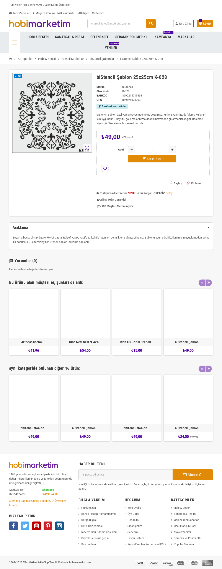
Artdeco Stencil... (33, 342)
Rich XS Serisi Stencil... (137, 342)
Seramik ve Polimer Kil (187, 538)
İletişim (83, 13)
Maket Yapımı (182, 532)
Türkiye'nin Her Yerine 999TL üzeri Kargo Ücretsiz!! (39, 5)
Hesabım (133, 520)
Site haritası (88, 544)
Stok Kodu (102, 91)
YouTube (36, 526)
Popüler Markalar (184, 544)
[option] (34, 322)
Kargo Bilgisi (88, 520)
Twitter (25, 526)
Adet (121, 149)
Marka (100, 86)
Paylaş (176, 183)
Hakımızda (65, 13)
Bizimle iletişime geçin (95, 538)
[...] (42, 483)
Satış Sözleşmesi (92, 526)
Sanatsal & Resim (185, 513)
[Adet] (152, 149)
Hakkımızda (88, 507)
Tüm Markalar (19, 13)
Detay (169, 193)
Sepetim (132, 532)
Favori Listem (135, 538)
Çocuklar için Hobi (185, 526)
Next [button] (208, 281)
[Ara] (121, 23)
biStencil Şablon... (188, 342)
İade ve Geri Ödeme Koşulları (99, 532)
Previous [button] (202, 281)
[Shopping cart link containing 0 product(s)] (205, 23)
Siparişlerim (134, 526)
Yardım (98, 13)
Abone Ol (192, 475)
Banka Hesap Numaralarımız (98, 513)
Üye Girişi (133, 513)
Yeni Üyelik (134, 507)
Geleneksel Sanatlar (186, 520)
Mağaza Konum (43, 13)
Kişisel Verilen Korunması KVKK (146, 544)
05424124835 (50, 494)
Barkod (101, 95)
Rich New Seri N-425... (85, 342)
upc (99, 99)
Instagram (59, 526)
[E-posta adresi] (125, 474)
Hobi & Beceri (182, 507)
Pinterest (194, 183)
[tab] (111, 227)
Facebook (13, 526)
